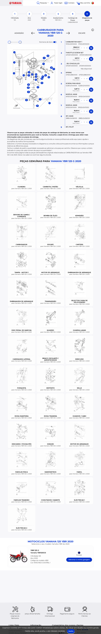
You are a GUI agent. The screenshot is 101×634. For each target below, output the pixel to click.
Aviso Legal (34, 633)
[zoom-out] (9, 42)
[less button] (81, 48)
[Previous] (33, 33)
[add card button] (91, 48)
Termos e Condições (37, 628)
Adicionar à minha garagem (79, 560)
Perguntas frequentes (17, 628)
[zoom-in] (20, 42)
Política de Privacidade (38, 631)
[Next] (67, 33)
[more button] (87, 48)
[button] (92, 30)
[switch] (54, 42)
